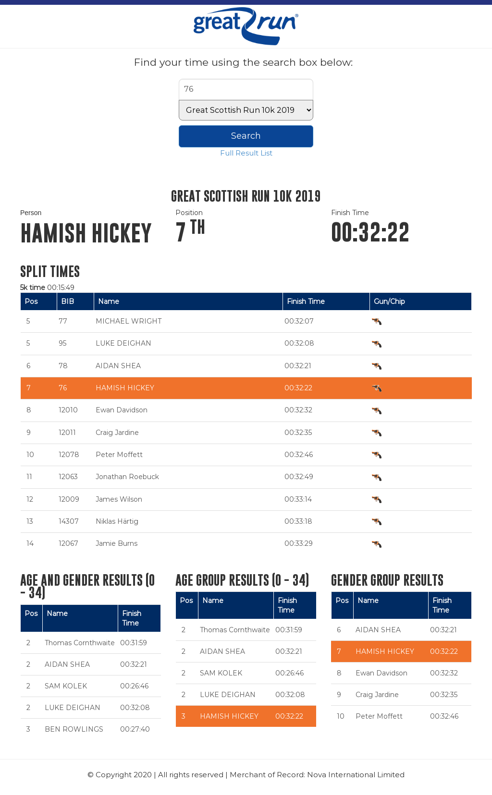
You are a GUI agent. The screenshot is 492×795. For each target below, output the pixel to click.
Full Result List (246, 152)
